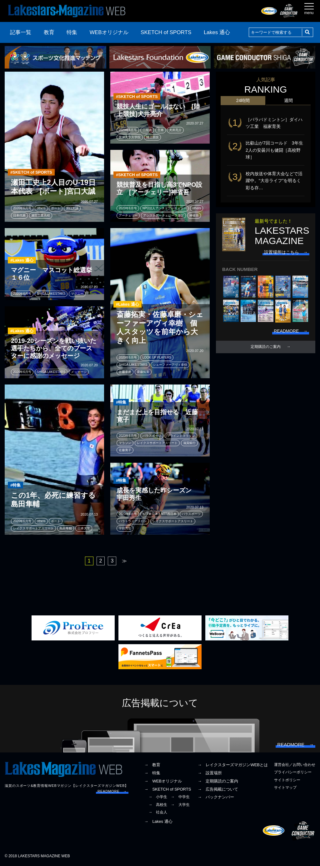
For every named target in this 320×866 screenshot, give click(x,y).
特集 (72, 32)
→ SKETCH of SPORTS (167, 789)
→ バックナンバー (216, 797)
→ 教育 (152, 765)
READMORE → (112, 791)
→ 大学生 (180, 805)
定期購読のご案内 (265, 347)
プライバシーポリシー (293, 772)
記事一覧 (20, 32)
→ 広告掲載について (218, 789)
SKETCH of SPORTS (166, 32)
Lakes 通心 (217, 32)
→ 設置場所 (210, 773)
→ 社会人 (157, 812)
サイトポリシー (287, 780)
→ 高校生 (157, 805)
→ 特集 (152, 773)
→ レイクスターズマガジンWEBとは (233, 765)
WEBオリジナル (109, 32)
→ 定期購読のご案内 (218, 781)
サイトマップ (285, 788)
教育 (49, 32)
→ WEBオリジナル (163, 781)
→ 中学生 (180, 797)
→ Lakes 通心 (158, 821)
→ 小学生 (157, 797)
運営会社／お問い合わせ (294, 765)
